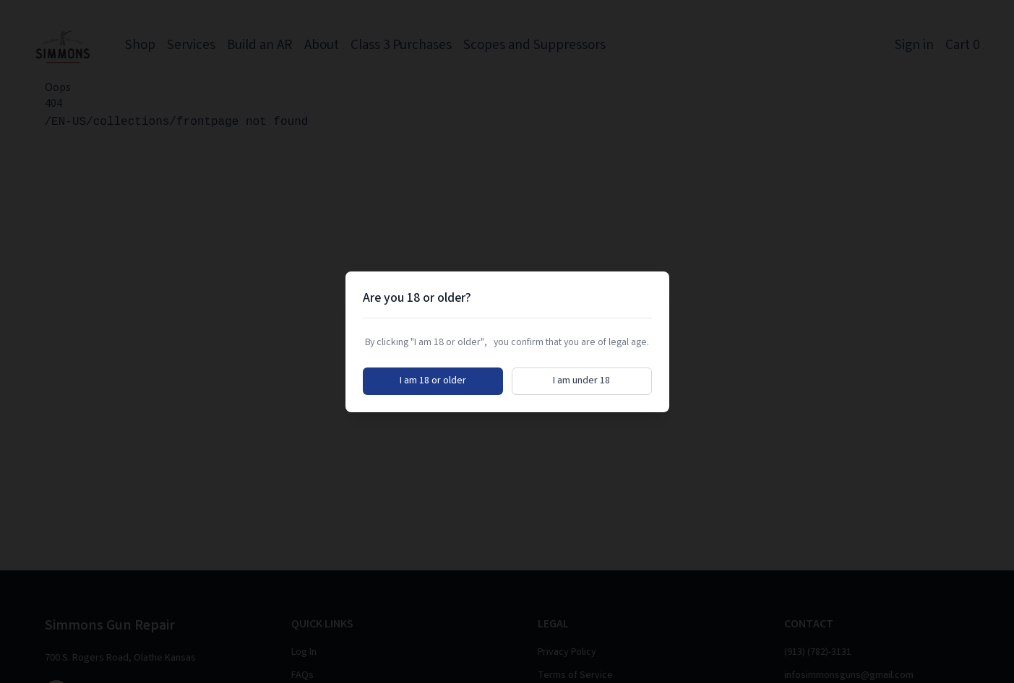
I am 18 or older (433, 381)
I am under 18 (581, 381)
